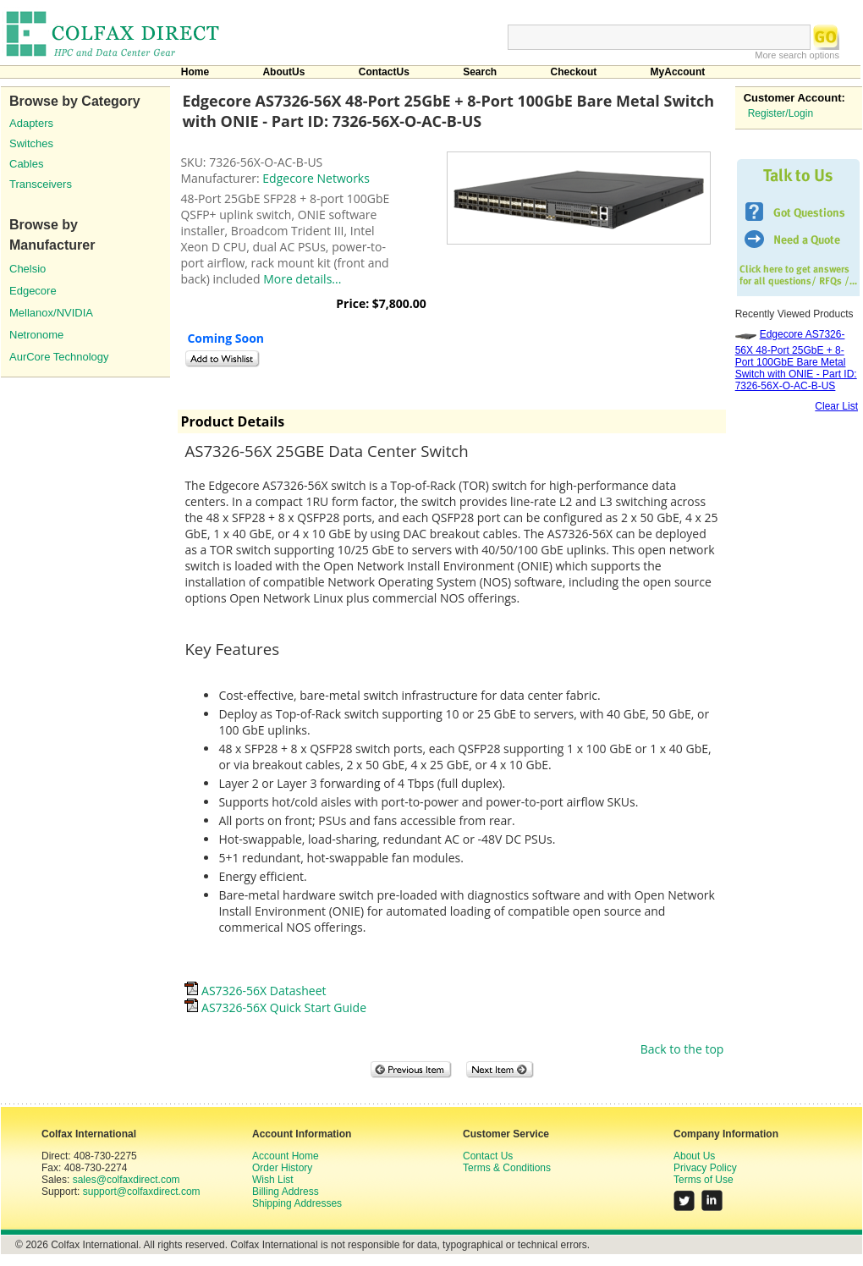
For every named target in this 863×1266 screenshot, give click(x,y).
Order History (282, 1168)
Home (195, 72)
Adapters (31, 123)
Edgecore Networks (316, 178)
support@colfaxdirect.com (142, 1191)
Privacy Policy (705, 1168)
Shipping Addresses (297, 1203)
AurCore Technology (59, 356)
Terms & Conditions (507, 1168)
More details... (302, 279)
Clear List (836, 406)
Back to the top (682, 1049)
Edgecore (33, 290)
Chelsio (27, 268)
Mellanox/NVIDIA (51, 312)
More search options (797, 55)
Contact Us (488, 1156)
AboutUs (283, 72)
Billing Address (285, 1191)
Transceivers (40, 184)
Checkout (574, 72)
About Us (694, 1156)
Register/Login (780, 113)
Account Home (285, 1156)
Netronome (36, 334)
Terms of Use (703, 1180)
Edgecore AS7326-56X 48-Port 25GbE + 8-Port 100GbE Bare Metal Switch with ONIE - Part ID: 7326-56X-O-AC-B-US (796, 360)
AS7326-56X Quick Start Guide (275, 1007)
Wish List (273, 1180)
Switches (31, 143)
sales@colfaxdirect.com (126, 1180)
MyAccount (678, 72)
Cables (26, 163)
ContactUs (384, 72)
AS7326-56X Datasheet (255, 991)
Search (480, 72)
